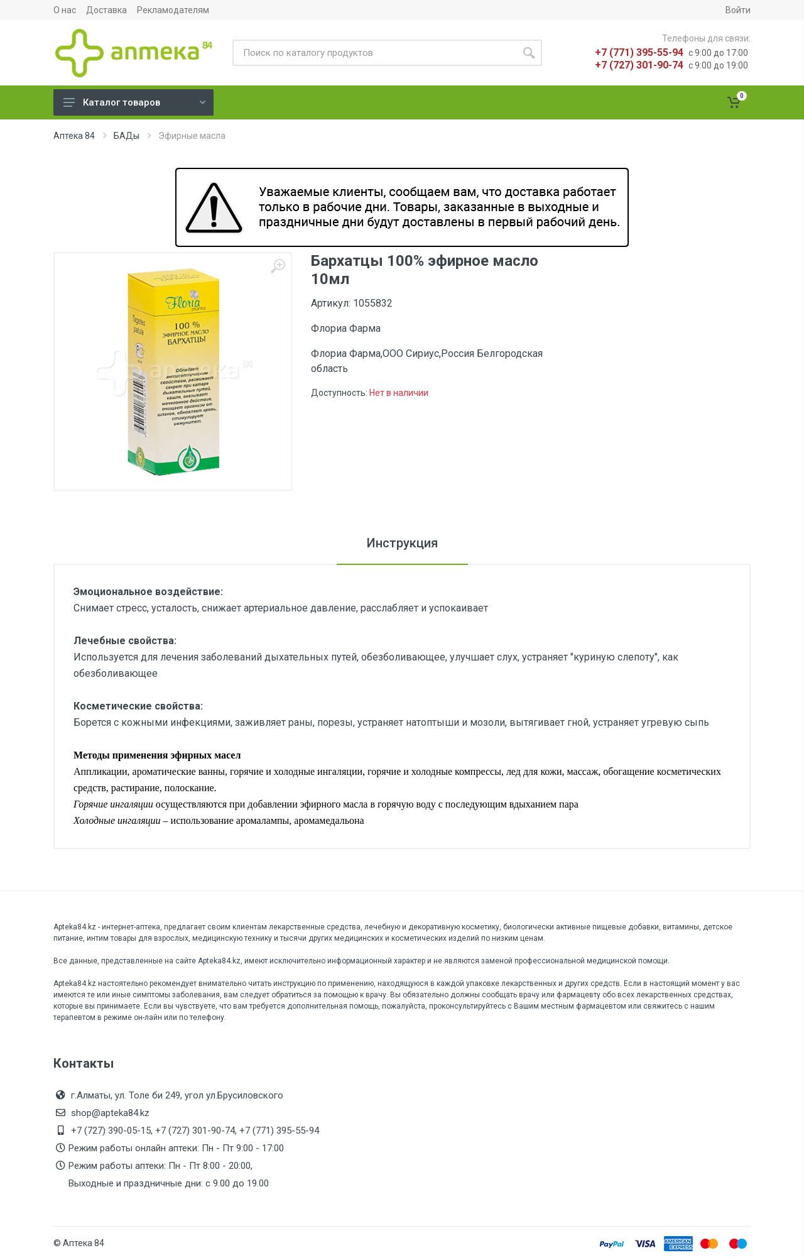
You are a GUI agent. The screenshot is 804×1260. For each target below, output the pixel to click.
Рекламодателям (173, 10)
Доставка (106, 10)
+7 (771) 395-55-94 (639, 52)
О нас (64, 10)
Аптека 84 (74, 136)
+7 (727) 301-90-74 (639, 65)
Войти (738, 10)
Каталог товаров (134, 102)
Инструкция (402, 543)
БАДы (126, 136)
